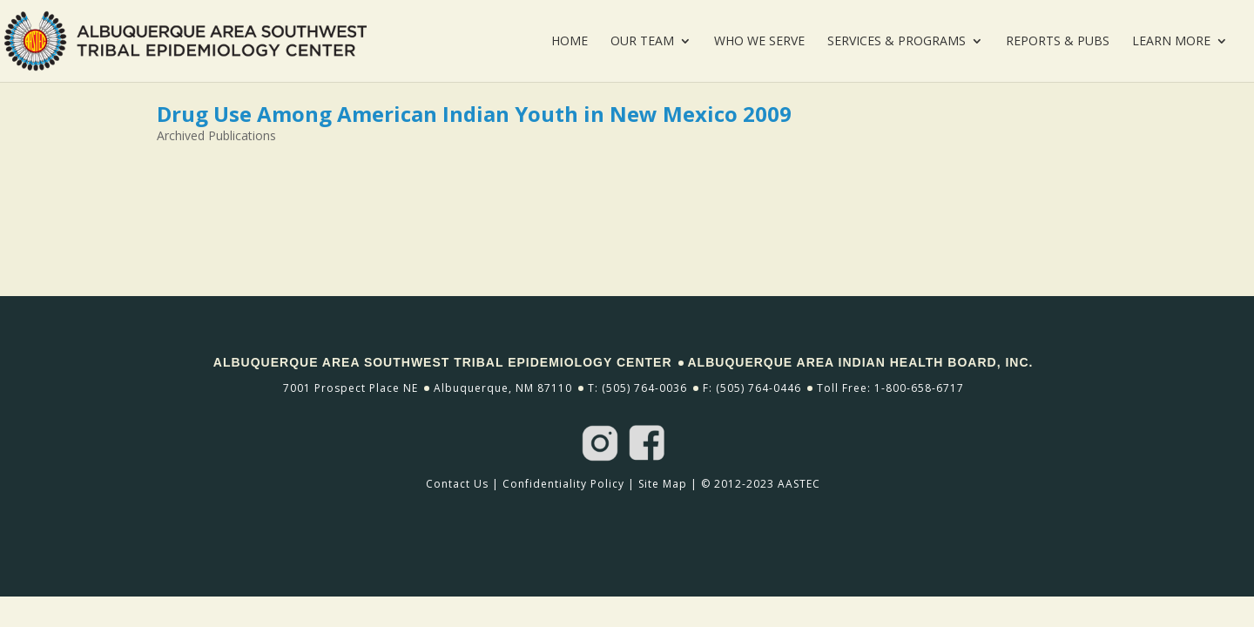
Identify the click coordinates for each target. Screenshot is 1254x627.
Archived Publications (216, 135)
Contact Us (457, 483)
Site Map (662, 483)
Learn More (1171, 42)
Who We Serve (759, 42)
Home (569, 42)
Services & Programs (896, 42)
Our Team (642, 42)
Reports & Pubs (1057, 42)
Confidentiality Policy (563, 483)
